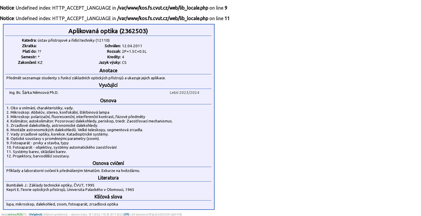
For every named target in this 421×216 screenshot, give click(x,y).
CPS (126, 214)
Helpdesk (36, 214)
